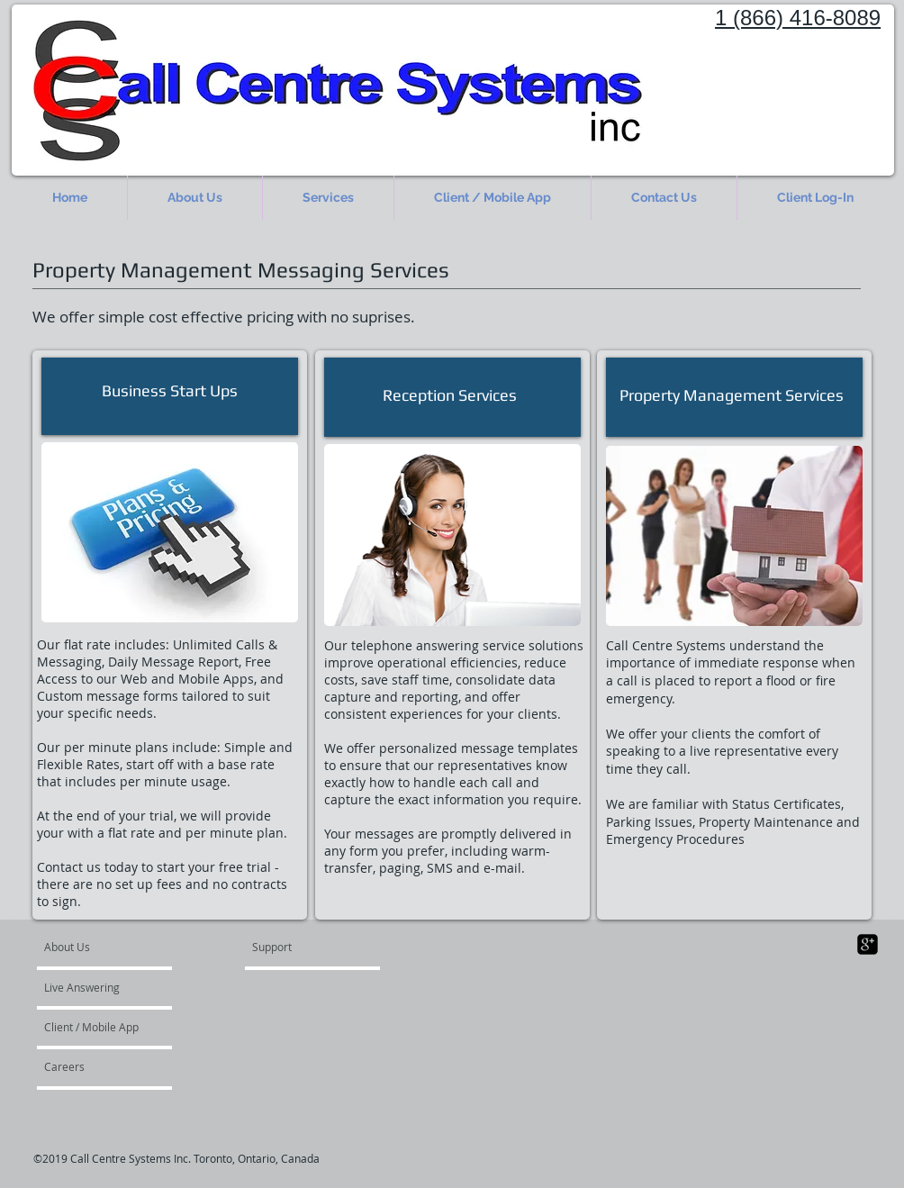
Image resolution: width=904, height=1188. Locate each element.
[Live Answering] (96, 987)
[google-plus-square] (867, 944)
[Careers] (92, 1066)
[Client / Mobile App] (92, 1026)
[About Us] (113, 946)
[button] (328, 198)
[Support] (295, 946)
